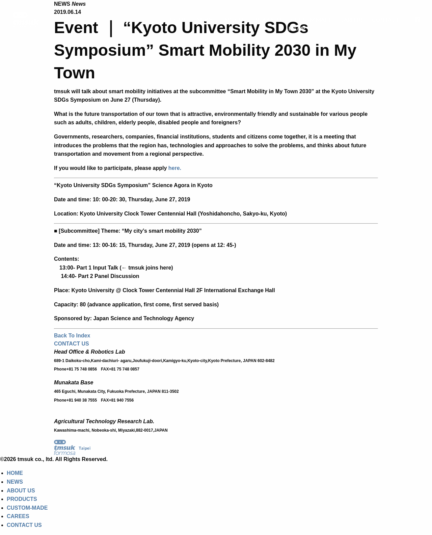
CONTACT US (71, 344)
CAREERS (351, 19)
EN (292, 28)
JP (302, 28)
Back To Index (72, 335)
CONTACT (385, 19)
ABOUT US (21, 490)
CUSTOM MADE (311, 19)
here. (174, 168)
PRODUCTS (267, 19)
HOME (178, 19)
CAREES (18, 516)
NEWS (205, 19)
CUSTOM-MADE (27, 508)
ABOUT (234, 19)
